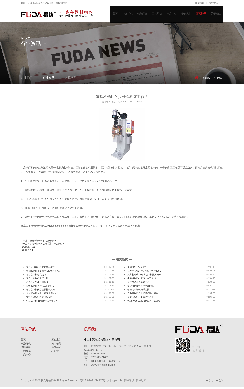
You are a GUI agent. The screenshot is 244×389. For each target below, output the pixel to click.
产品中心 (169, 14)
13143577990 (95, 355)
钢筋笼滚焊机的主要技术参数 (40, 269)
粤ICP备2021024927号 (92, 382)
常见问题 (70, 79)
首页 (108, 14)
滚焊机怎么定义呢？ (137, 269)
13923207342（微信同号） (106, 362)
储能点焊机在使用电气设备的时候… (43, 272)
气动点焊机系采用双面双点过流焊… (144, 302)
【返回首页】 (27, 251)
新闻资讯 (200, 14)
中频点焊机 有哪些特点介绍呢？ (41, 302)
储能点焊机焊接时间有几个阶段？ (42, 295)
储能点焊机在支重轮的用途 (140, 298)
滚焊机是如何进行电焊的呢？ (141, 287)
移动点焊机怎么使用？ (37, 276)
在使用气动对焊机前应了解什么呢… (144, 272)
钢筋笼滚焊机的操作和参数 (39, 298)
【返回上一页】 (28, 248)
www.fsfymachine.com (100, 366)
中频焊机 (122, 14)
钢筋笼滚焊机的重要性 (138, 291)
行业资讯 (48, 79)
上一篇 (39, 242)
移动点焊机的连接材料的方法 (40, 291)
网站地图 (141, 382)
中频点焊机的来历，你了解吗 (141, 280)
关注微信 (213, 3)
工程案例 (56, 341)
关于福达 (215, 14)
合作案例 (184, 14)
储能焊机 (138, 14)
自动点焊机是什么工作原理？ (40, 287)
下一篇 (42, 245)
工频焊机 (153, 14)
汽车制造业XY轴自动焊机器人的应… (145, 276)
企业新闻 (26, 79)
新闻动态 (56, 348)
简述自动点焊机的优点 (138, 283)
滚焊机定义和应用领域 (37, 283)
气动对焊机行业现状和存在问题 (142, 295)
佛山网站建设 (126, 382)
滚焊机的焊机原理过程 (37, 280)
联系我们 (199, 3)
